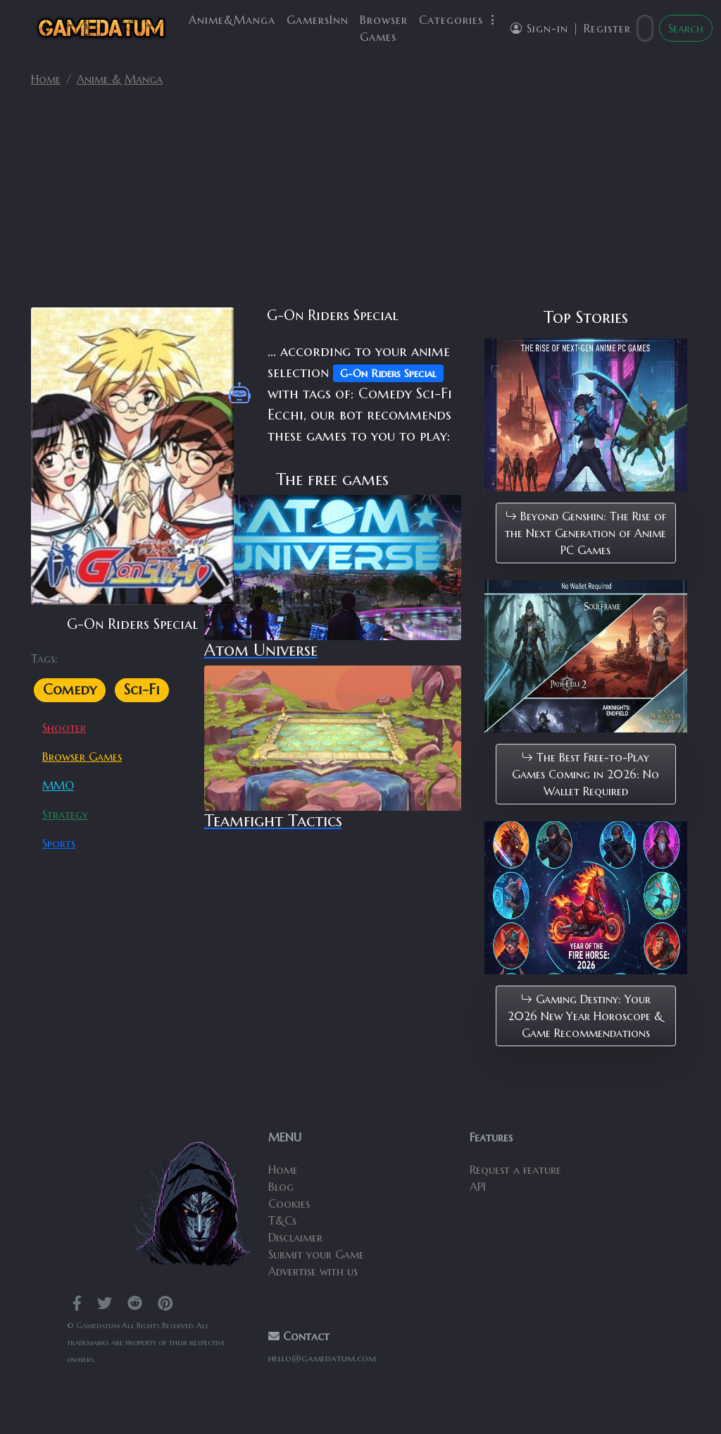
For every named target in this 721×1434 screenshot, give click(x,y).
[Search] (645, 28)
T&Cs (282, 1220)
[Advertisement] (360, 203)
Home (46, 79)
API (478, 1186)
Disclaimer (295, 1237)
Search (685, 28)
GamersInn (318, 20)
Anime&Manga (232, 20)
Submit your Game (316, 1254)
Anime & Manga (120, 79)
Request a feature (515, 1170)
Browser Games (384, 28)
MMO (58, 785)
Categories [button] (459, 20)
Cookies (289, 1203)
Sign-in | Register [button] (570, 28)
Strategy (65, 814)
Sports (58, 843)
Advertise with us (313, 1271)
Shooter (64, 728)
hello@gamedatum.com (322, 1358)
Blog (281, 1186)
